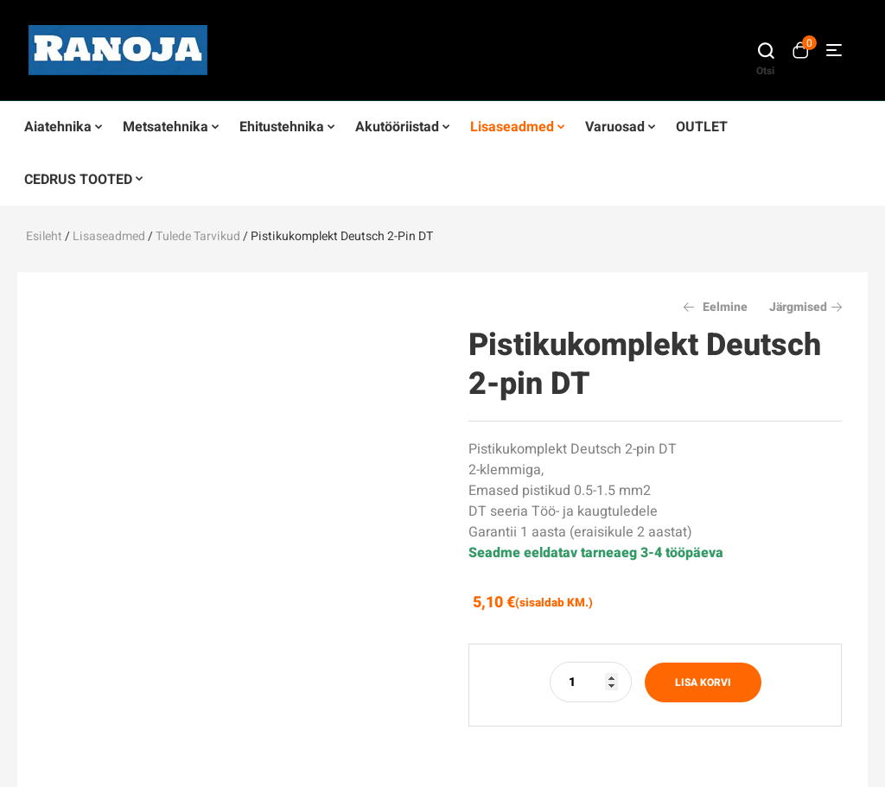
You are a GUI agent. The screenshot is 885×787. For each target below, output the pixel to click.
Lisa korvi (703, 682)
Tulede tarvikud (198, 236)
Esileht (44, 236)
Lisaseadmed (109, 236)
